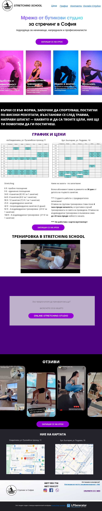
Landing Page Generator (58, 505)
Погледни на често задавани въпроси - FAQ (82, 484)
